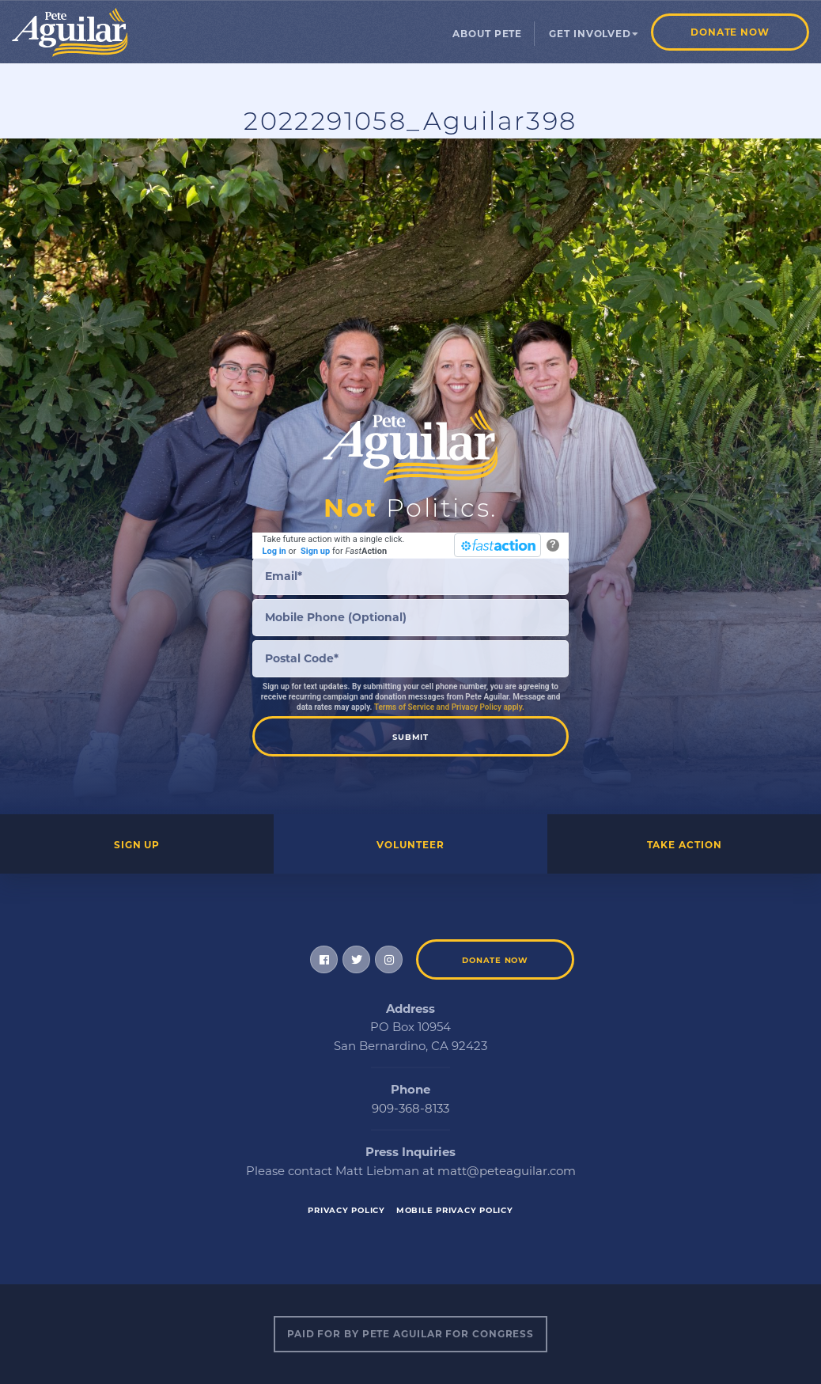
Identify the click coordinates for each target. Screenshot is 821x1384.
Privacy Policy (346, 1210)
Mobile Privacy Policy (454, 1210)
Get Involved (590, 34)
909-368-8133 (410, 1108)
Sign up (315, 551)
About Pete (487, 34)
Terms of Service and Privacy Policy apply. (449, 707)
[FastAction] (497, 545)
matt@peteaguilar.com (506, 1170)
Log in (274, 551)
